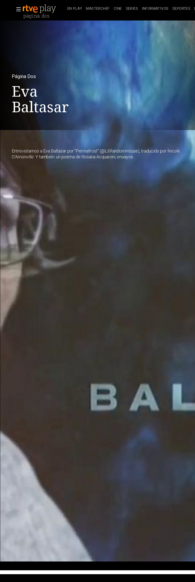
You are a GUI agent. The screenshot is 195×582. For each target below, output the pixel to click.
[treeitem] (74, 9)
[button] (17, 9)
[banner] (43, 9)
